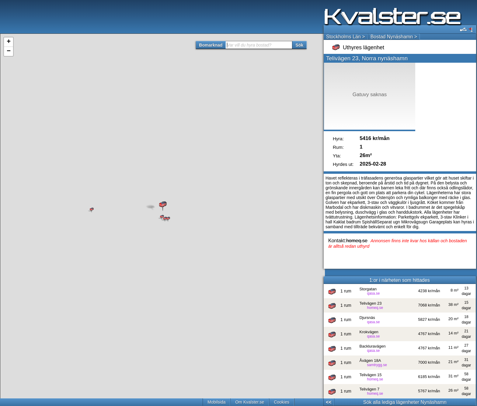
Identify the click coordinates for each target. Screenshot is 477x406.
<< (329, 402)
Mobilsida (216, 402)
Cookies (281, 402)
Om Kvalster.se (249, 402)
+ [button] (9, 42)
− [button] (9, 51)
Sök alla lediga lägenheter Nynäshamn (405, 402)
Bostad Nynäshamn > (394, 36)
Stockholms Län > (345, 36)
